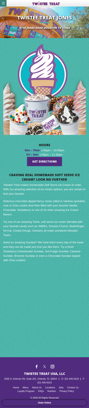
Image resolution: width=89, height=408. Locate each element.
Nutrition (51, 391)
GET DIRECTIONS (44, 161)
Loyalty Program (26, 391)
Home (16, 387)
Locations (50, 387)
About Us (37, 387)
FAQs (41, 391)
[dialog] (3, 3)
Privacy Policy (67, 391)
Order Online (44, 402)
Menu (25, 387)
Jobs (61, 387)
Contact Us (73, 387)
